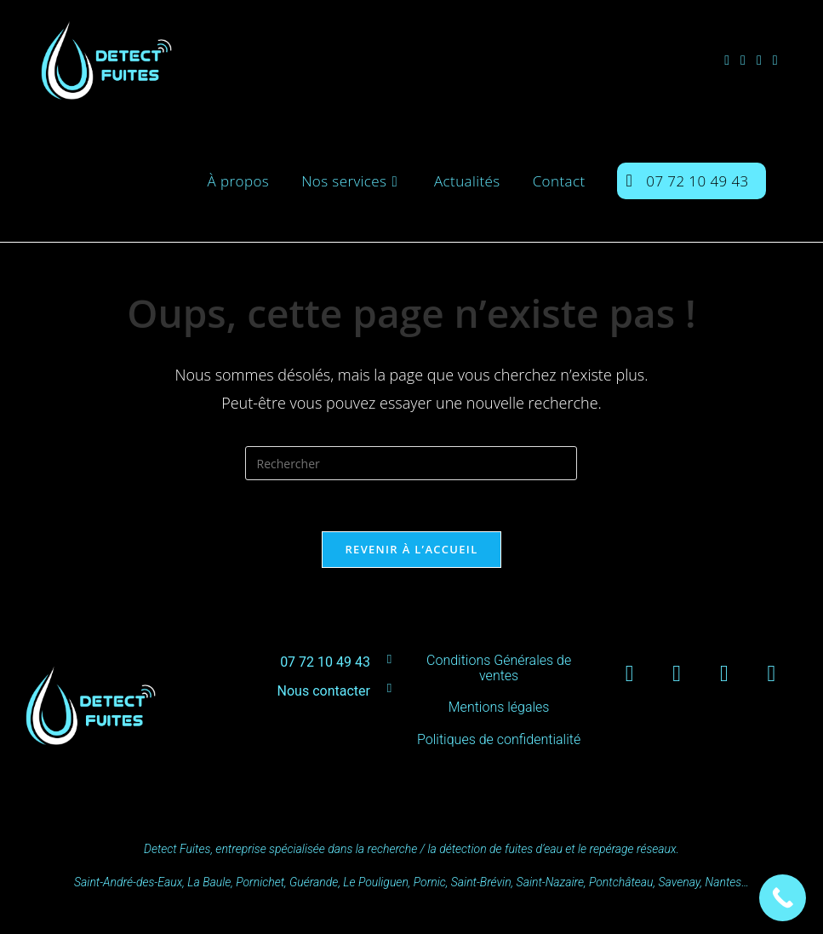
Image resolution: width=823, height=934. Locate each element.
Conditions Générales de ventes (498, 668)
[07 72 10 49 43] (389, 659)
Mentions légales (499, 707)
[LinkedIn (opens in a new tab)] (765, 60)
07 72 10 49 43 (325, 662)
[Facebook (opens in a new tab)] (732, 60)
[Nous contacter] (389, 688)
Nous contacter (323, 691)
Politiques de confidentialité (498, 739)
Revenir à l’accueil (411, 549)
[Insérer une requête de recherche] (411, 463)
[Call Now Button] (782, 897)
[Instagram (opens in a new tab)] (748, 60)
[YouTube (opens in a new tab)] (781, 60)
